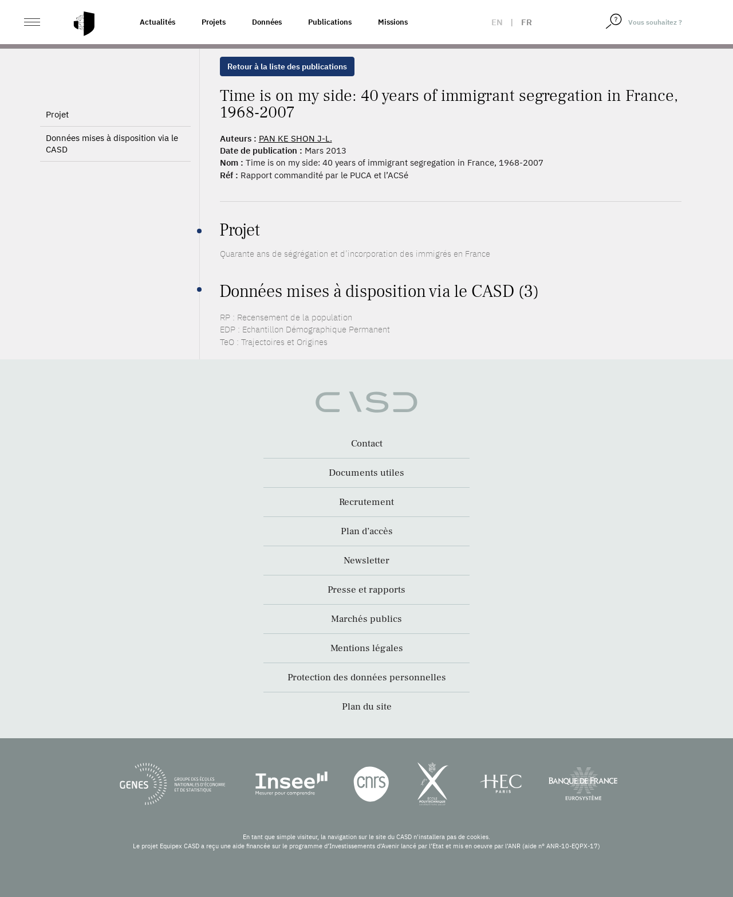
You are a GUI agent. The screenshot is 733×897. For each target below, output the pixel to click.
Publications (330, 22)
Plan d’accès (367, 531)
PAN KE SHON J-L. (295, 138)
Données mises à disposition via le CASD (112, 173)
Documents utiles (366, 473)
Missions (393, 22)
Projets (214, 22)
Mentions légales (366, 648)
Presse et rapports (366, 589)
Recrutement (366, 502)
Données (267, 22)
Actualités (157, 22)
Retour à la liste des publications (287, 66)
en (497, 22)
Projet (57, 144)
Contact (367, 443)
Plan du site (367, 706)
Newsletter (366, 560)
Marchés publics (366, 619)
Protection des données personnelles (366, 677)
